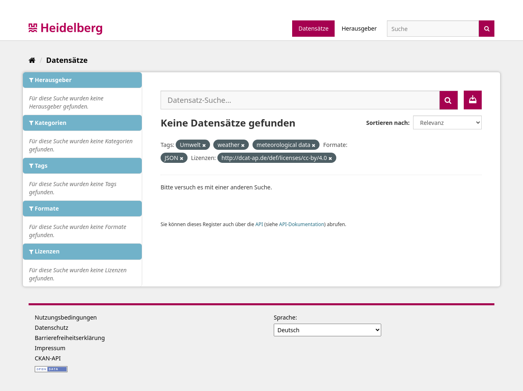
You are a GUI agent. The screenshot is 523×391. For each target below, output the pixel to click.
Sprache (284, 317)
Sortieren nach (387, 123)
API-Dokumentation (301, 224)
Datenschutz (51, 327)
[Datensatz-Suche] (433, 28)
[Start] (32, 60)
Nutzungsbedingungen (66, 317)
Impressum (50, 348)
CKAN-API (48, 358)
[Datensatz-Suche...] (300, 100)
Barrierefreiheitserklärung (70, 338)
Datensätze (313, 28)
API (259, 224)
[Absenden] (486, 27)
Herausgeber (359, 28)
